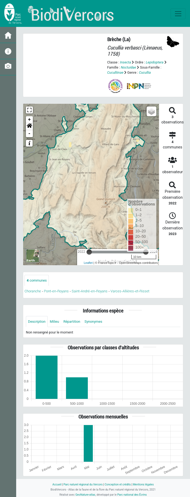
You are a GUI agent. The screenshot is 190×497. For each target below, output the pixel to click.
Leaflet (88, 262)
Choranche (33, 291)
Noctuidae (128, 67)
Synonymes (93, 322)
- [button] (29, 133)
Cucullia (145, 72)
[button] (29, 126)
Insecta (125, 62)
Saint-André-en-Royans (90, 291)
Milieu (54, 322)
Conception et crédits (118, 484)
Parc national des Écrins (132, 494)
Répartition (71, 322)
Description (37, 322)
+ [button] (29, 119)
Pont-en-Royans (56, 291)
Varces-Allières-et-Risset (129, 291)
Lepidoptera (155, 62)
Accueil (56, 484)
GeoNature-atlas (85, 494)
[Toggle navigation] (178, 13)
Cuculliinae (115, 72)
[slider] (89, 252)
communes (37, 280)
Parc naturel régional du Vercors (82, 484)
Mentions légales (143, 484)
